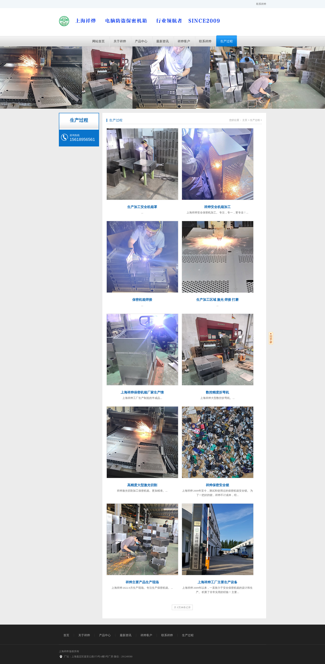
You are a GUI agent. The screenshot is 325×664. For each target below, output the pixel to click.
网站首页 (98, 41)
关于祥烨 (120, 41)
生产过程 (226, 41)
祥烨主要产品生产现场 (142, 582)
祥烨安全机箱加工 (217, 207)
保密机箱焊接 (142, 299)
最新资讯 (162, 41)
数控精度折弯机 (217, 392)
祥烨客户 (184, 41)
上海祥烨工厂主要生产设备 (217, 582)
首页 (66, 635)
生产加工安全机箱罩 (142, 207)
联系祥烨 (261, 3)
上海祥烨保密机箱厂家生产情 (142, 392)
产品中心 (141, 41)
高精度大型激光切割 (142, 485)
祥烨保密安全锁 (217, 485)
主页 (244, 120)
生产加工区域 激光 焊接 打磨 (217, 299)
